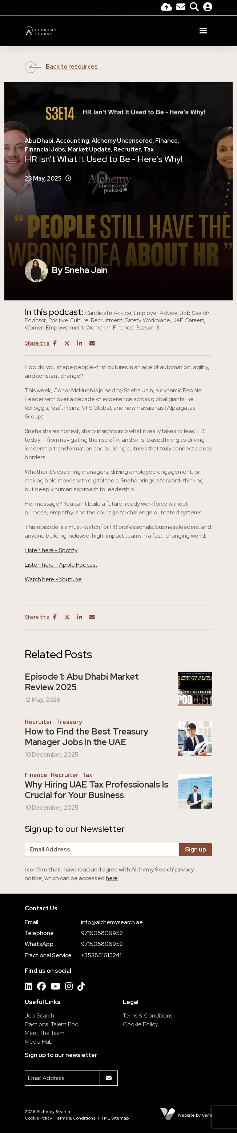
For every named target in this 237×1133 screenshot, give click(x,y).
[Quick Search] (194, 8)
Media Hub (39, 1041)
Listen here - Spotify (51, 550)
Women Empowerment (54, 328)
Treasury (69, 722)
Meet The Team (44, 1033)
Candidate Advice (108, 313)
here (112, 878)
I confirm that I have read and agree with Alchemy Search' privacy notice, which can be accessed (109, 874)
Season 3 (147, 328)
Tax (149, 149)
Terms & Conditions (147, 1015)
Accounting (72, 141)
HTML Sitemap (113, 1118)
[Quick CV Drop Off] (166, 8)
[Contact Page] (180, 8)
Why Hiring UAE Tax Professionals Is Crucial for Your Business (96, 790)
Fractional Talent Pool (52, 1024)
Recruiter (127, 149)
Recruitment (106, 320)
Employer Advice (155, 313)
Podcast (35, 320)
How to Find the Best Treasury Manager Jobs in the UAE (86, 737)
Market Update (89, 149)
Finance (166, 141)
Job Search (194, 313)
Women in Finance (109, 328)
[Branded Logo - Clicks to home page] (40, 30)
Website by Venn (195, 1115)
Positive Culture (68, 320)
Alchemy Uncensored (122, 141)
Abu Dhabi (39, 141)
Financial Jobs (45, 149)
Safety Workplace (147, 320)
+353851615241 (101, 955)
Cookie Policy (140, 1024)
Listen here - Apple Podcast (61, 564)
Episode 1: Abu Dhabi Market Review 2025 (82, 682)
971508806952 (102, 933)
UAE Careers (188, 320)
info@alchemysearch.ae (112, 922)
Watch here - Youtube (53, 579)
